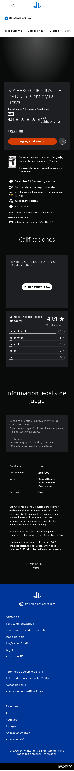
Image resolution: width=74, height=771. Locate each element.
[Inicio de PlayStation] (37, 5)
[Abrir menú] (4, 6)
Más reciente (13, 30)
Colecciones (36, 30)
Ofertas (54, 30)
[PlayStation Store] (18, 18)
